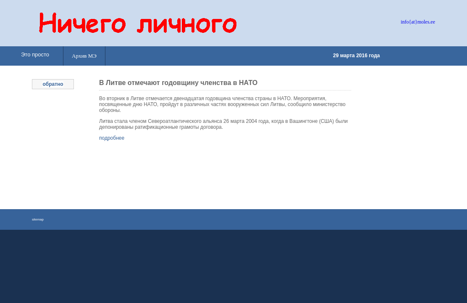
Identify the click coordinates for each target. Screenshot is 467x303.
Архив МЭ (84, 56)
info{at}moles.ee (418, 22)
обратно (52, 84)
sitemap (38, 219)
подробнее (111, 138)
